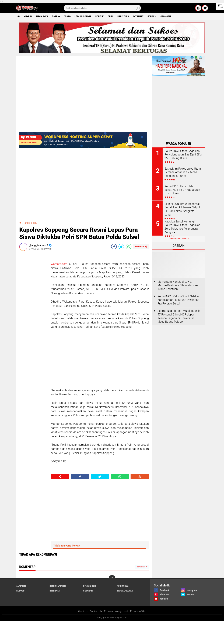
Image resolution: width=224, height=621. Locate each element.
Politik (99, 16)
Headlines (42, 16)
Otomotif (165, 16)
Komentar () (141, 246)
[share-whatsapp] (128, 246)
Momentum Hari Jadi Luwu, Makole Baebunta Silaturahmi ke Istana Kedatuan (178, 285)
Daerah (56, 16)
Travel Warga (125, 590)
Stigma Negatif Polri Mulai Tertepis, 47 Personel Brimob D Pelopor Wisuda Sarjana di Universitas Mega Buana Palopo (179, 316)
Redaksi (108, 611)
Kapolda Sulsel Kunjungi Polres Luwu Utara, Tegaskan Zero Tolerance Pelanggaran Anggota (182, 227)
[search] (102, 8)
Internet (138, 16)
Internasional (58, 586)
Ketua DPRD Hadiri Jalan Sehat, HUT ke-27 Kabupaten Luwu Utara (182, 190)
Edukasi (152, 16)
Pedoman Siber (138, 611)
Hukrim (28, 16)
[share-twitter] (121, 246)
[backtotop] (111, 578)
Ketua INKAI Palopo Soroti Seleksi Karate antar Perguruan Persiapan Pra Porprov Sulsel (178, 300)
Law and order (83, 16)
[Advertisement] (33, 306)
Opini (110, 16)
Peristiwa (123, 16)
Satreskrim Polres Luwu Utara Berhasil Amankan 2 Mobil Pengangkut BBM (182, 172)
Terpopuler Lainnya (178, 238)
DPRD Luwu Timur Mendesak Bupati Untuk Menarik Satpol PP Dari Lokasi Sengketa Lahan (182, 209)
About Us (83, 611)
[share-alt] (60, 476)
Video (67, 16)
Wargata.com (59, 264)
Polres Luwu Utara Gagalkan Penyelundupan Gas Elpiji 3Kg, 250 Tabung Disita (183, 154)
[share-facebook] (114, 246)
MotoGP (20, 590)
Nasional (21, 586)
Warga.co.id (121, 611)
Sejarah (88, 590)
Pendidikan (89, 586)
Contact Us (96, 611)
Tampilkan (142, 567)
